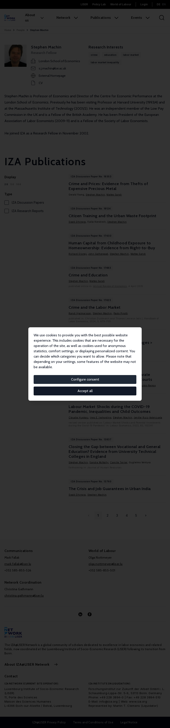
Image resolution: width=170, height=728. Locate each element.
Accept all (85, 391)
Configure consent (85, 379)
